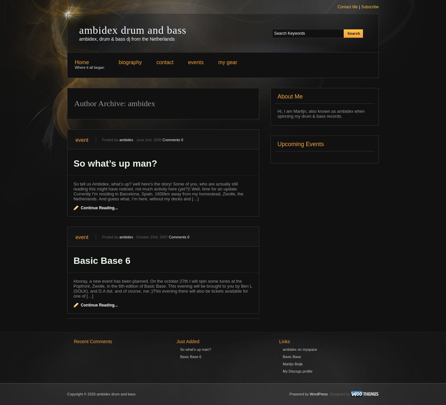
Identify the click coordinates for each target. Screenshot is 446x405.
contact (165, 62)
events (196, 62)
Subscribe (370, 7)
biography (130, 62)
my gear (227, 62)
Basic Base (292, 357)
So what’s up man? (115, 163)
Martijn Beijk (293, 364)
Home (89, 64)
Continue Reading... (99, 208)
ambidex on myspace (300, 349)
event (81, 140)
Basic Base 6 (102, 261)
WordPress (319, 394)
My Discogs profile (298, 371)
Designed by (340, 394)
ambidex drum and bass (132, 30)
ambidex (126, 140)
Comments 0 (173, 140)
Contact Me (348, 7)
